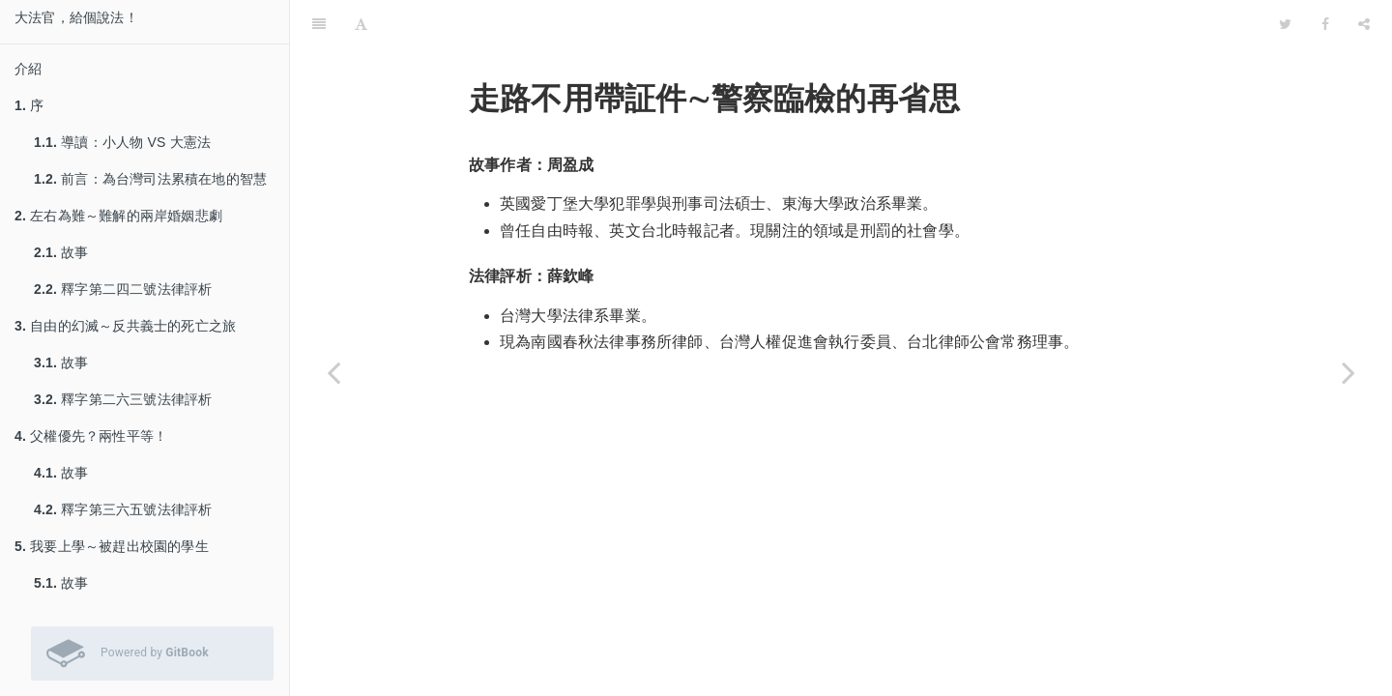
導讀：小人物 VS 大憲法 (122, 142)
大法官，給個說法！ (76, 17)
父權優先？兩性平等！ (90, 436)
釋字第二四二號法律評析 (123, 289)
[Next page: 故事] (1348, 372)
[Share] (1364, 24)
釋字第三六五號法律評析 (123, 509)
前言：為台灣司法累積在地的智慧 (150, 179)
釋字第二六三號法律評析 (123, 399)
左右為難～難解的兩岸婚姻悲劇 (118, 215)
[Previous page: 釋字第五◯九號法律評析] (333, 372)
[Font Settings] (361, 24)
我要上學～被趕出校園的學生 (111, 546)
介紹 (28, 68)
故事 (61, 252)
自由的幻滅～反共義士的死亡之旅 (125, 326)
